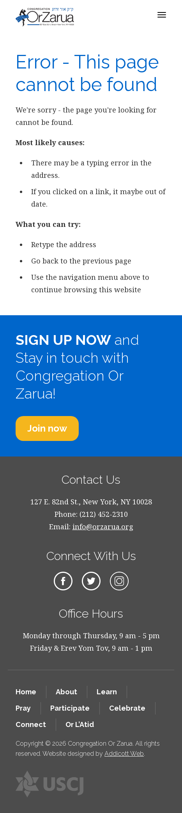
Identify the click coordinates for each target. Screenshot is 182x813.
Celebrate (127, 708)
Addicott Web (124, 753)
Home (26, 692)
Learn (107, 692)
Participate (70, 708)
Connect (31, 724)
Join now (47, 428)
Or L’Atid (79, 724)
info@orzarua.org (102, 526)
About (66, 692)
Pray (23, 708)
